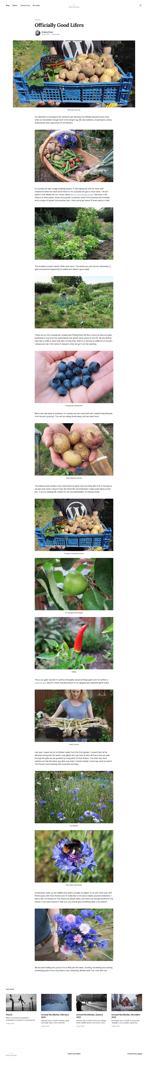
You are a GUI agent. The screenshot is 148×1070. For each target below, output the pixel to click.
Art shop (36, 5)
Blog (7, 5)
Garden (37, 20)
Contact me (25, 5)
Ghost (139, 1054)
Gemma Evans (47, 32)
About (15, 5)
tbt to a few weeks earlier (82, 194)
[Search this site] (140, 5)
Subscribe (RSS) (74, 1054)
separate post (40, 683)
